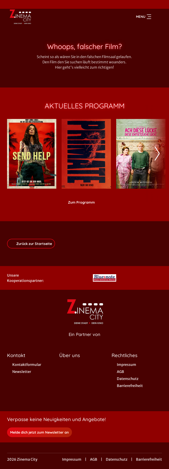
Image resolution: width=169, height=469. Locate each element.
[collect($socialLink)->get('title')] (8, 4)
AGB (93, 459)
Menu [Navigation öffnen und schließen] (143, 17)
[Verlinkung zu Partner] (104, 278)
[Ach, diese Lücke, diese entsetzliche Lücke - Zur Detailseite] (140, 154)
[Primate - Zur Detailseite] (86, 154)
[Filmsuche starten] (157, 16)
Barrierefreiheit (149, 459)
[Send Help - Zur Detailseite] (31, 154)
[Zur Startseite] (38, 16)
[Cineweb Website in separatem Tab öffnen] (84, 340)
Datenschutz (116, 459)
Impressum (71, 459)
